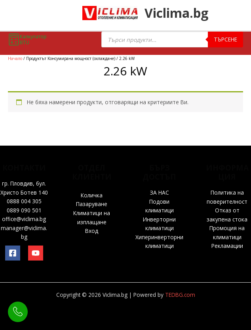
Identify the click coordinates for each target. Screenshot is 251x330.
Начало (15, 58)
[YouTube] (35, 253)
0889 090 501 (24, 210)
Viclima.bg (183, 14)
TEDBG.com (180, 294)
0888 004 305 (24, 201)
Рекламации (227, 245)
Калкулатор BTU (27, 39)
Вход (91, 230)
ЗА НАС (159, 192)
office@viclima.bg (24, 219)
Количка (92, 195)
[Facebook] (12, 253)
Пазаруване (91, 204)
